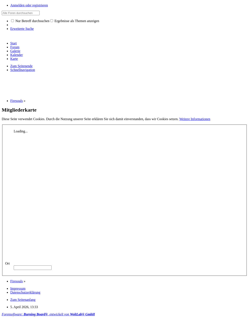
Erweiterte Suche (22, 28)
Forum (14, 47)
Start (13, 43)
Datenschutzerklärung (25, 292)
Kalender (16, 55)
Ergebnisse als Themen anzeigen (74, 21)
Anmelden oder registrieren (29, 5)
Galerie (15, 51)
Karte (14, 59)
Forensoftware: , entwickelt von (48, 314)
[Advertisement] (79, 85)
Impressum (17, 288)
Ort (7, 263)
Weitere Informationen (194, 119)
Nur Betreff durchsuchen (30, 21)
